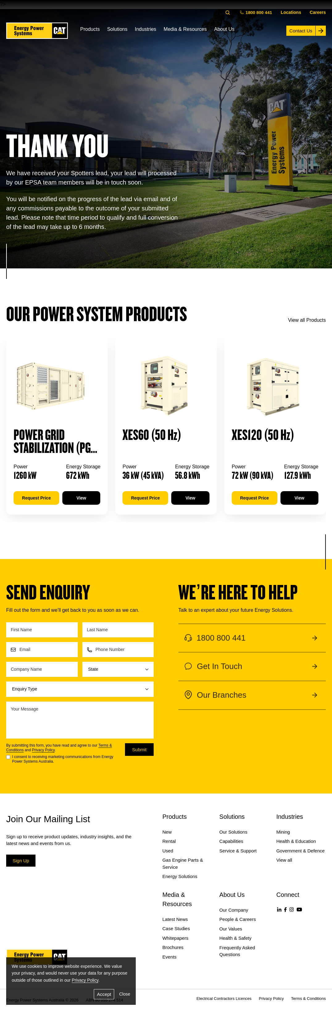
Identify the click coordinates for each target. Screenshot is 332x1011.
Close (124, 994)
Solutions (117, 29)
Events (169, 956)
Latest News (175, 919)
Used (167, 850)
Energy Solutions (179, 876)
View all (284, 860)
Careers (318, 12)
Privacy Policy (43, 750)
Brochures (172, 947)
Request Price (36, 497)
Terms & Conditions (308, 998)
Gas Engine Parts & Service (182, 863)
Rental (169, 841)
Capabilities (231, 841)
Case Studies (176, 928)
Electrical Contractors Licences (224, 998)
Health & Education (296, 841)
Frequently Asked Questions (237, 951)
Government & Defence (300, 850)
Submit (139, 749)
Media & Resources (185, 29)
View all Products (307, 320)
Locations (291, 12)
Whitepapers (175, 938)
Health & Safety (235, 938)
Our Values (230, 928)
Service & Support (238, 850)
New (167, 832)
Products (90, 29)
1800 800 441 (256, 12)
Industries (145, 29)
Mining (283, 832)
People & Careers (237, 919)
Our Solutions (233, 832)
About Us (224, 29)
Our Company (233, 910)
